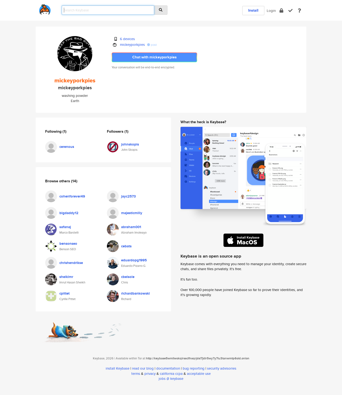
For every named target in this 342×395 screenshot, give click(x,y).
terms (135, 373)
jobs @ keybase (171, 378)
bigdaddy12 (68, 213)
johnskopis (130, 144)
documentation (168, 368)
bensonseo (68, 243)
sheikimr (66, 276)
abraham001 (131, 227)
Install (253, 10)
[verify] (290, 11)
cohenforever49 (72, 196)
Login (271, 10)
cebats (126, 246)
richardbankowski (135, 293)
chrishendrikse (71, 262)
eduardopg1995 (134, 260)
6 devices (127, 38)
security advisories (221, 368)
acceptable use (199, 373)
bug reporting (193, 368)
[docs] (299, 11)
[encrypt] (281, 11)
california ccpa (171, 373)
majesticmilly (131, 213)
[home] (45, 8)
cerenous (66, 146)
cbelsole (127, 276)
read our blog (143, 368)
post (152, 44)
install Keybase (117, 368)
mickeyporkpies (132, 44)
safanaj (65, 227)
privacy (150, 373)
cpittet (64, 293)
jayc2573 (128, 196)
